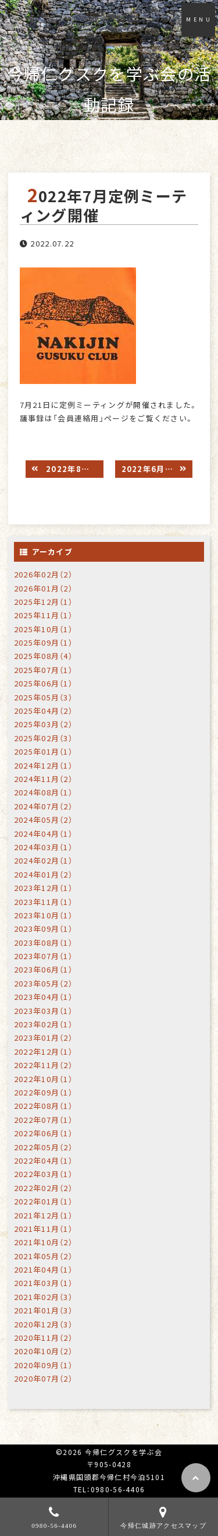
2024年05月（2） (43, 819)
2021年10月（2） (43, 1242)
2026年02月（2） (43, 574)
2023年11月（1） (43, 901)
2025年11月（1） (43, 615)
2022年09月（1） (43, 1092)
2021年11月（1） (43, 1228)
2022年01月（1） (43, 1201)
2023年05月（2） (43, 983)
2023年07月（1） (43, 955)
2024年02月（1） (43, 860)
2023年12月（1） (43, 887)
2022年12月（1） (43, 1051)
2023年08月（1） (43, 942)
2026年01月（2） (43, 588)
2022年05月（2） (43, 1147)
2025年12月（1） (43, 601)
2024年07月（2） (43, 806)
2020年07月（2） (43, 1378)
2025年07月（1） (43, 669)
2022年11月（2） (43, 1064)
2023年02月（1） (43, 1024)
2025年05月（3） (43, 697)
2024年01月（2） (43, 874)
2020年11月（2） (43, 1337)
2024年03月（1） (43, 846)
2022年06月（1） (43, 1133)
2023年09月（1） (43, 928)
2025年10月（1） (43, 629)
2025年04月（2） (43, 710)
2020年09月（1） (43, 1365)
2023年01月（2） (43, 1037)
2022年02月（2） (43, 1187)
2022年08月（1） (43, 1105)
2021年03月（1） (43, 1282)
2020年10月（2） (43, 1351)
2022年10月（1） (43, 1078)
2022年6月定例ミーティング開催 (157, 468)
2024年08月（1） (43, 792)
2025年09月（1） (43, 642)
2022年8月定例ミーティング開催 (73, 468)
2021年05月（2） (43, 1256)
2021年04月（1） (43, 1269)
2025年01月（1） (43, 751)
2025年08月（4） (43, 655)
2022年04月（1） (43, 1160)
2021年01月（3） (43, 1310)
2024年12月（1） (43, 765)
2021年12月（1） (43, 1215)
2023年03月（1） (43, 1010)
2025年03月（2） (43, 724)
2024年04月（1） (43, 833)
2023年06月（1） (43, 969)
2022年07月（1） (43, 1119)
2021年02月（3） (43, 1296)
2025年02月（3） (43, 738)
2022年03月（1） (43, 1173)
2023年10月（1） (43, 915)
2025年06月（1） (43, 683)
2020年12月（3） (43, 1324)
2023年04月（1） (43, 996)
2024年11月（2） (43, 778)
